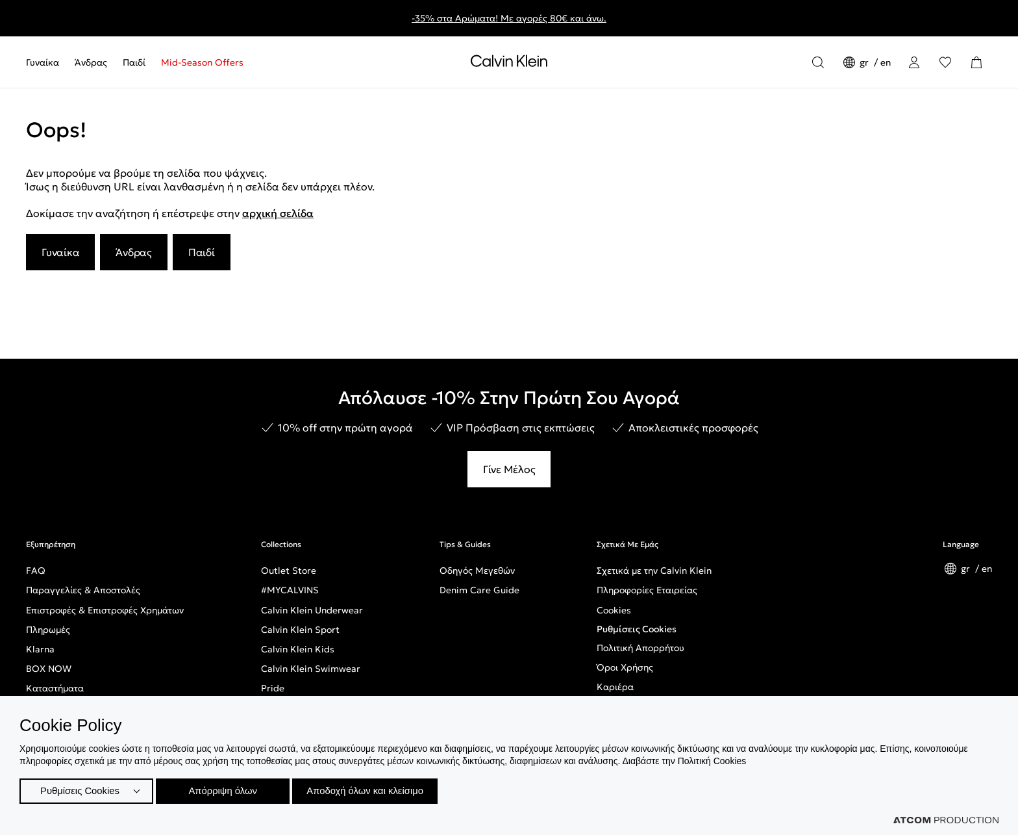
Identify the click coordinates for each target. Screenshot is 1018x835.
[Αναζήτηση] (818, 62)
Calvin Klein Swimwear (310, 668)
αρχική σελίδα (278, 213)
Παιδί (134, 62)
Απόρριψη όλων (227, 789)
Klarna (40, 649)
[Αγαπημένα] (945, 62)
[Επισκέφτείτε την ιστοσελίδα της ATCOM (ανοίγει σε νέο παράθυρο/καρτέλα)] (946, 820)
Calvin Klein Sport (300, 630)
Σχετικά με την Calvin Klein (654, 570)
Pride (272, 688)
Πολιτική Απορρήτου (640, 648)
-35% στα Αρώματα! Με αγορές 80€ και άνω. (509, 18)
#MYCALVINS (290, 590)
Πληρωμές (48, 630)
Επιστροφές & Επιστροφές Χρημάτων (105, 610)
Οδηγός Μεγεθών (477, 570)
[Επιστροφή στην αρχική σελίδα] (509, 63)
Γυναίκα (42, 62)
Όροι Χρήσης (625, 667)
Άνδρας (91, 62)
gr (865, 62)
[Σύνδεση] (914, 62)
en (885, 62)
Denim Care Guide (479, 590)
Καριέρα (615, 687)
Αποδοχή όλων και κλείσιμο (377, 789)
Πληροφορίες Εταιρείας (647, 590)
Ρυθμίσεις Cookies (637, 629)
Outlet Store (288, 570)
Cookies (614, 610)
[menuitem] (46, 62)
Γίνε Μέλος (509, 469)
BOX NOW (48, 668)
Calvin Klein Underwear (312, 610)
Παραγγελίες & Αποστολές (83, 590)
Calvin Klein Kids (297, 649)
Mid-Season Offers (202, 62)
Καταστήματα (55, 688)
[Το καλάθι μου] (976, 62)
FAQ (35, 570)
